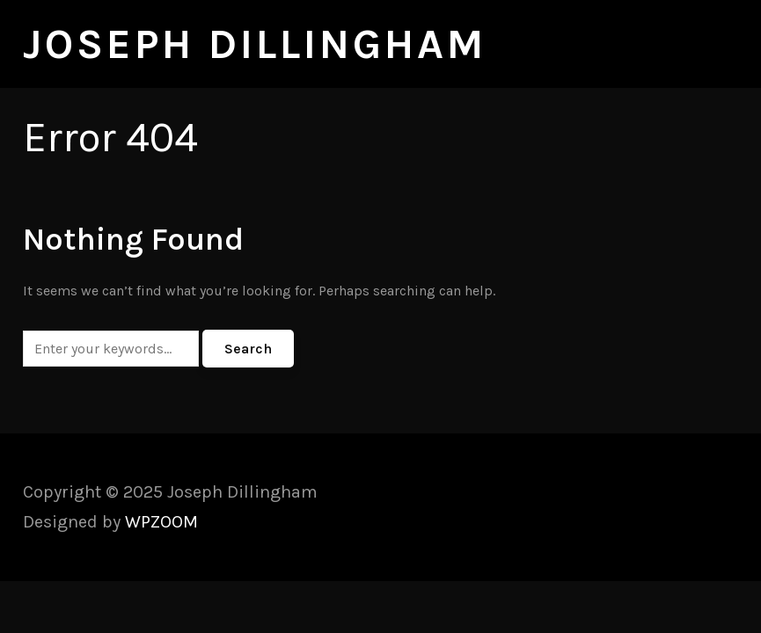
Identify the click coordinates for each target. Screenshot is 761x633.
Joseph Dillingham (255, 44)
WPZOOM (161, 522)
